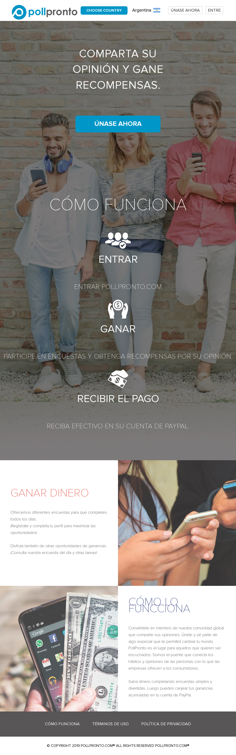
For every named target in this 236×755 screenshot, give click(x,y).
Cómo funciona (62, 723)
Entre (214, 10)
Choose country (104, 10)
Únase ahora (185, 10)
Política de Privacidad (166, 723)
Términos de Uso (110, 723)
